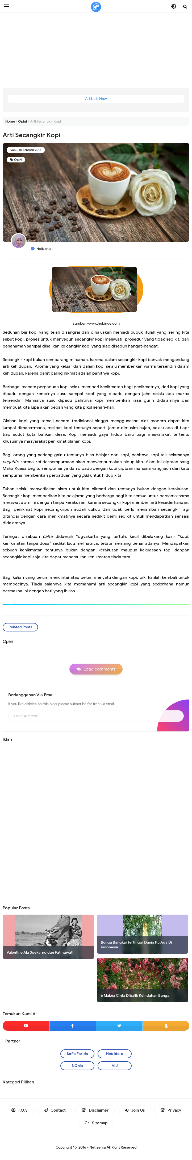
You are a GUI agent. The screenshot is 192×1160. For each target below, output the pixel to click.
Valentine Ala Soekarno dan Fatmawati (40, 952)
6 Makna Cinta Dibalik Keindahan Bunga (135, 995)
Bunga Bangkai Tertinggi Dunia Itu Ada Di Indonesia (136, 944)
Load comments (100, 669)
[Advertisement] (96, 50)
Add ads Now (96, 99)
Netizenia (97, 1147)
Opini (18, 160)
